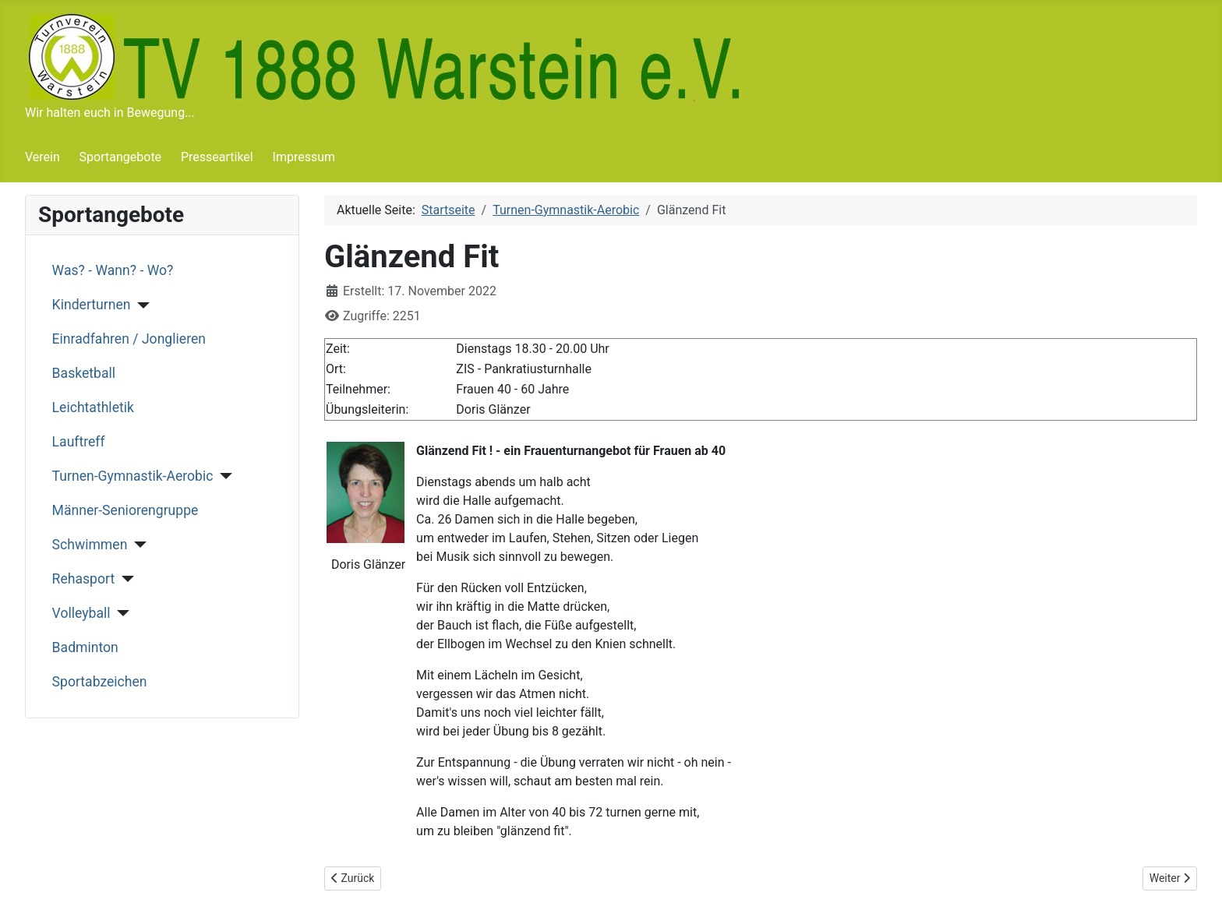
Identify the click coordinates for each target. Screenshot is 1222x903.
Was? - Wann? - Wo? (113, 270)
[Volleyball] (120, 613)
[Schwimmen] (137, 544)
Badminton (85, 647)
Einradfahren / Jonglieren (129, 339)
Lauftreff (78, 442)
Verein (42, 157)
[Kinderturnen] (140, 305)
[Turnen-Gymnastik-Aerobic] (222, 476)
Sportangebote (120, 157)
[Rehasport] (124, 579)
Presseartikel (217, 157)
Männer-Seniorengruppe (125, 510)
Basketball (83, 373)
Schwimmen (90, 544)
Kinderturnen (91, 304)
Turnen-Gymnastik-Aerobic (133, 476)
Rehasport (83, 579)
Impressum (304, 157)
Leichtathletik (93, 407)
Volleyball (81, 613)
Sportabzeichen (99, 682)
